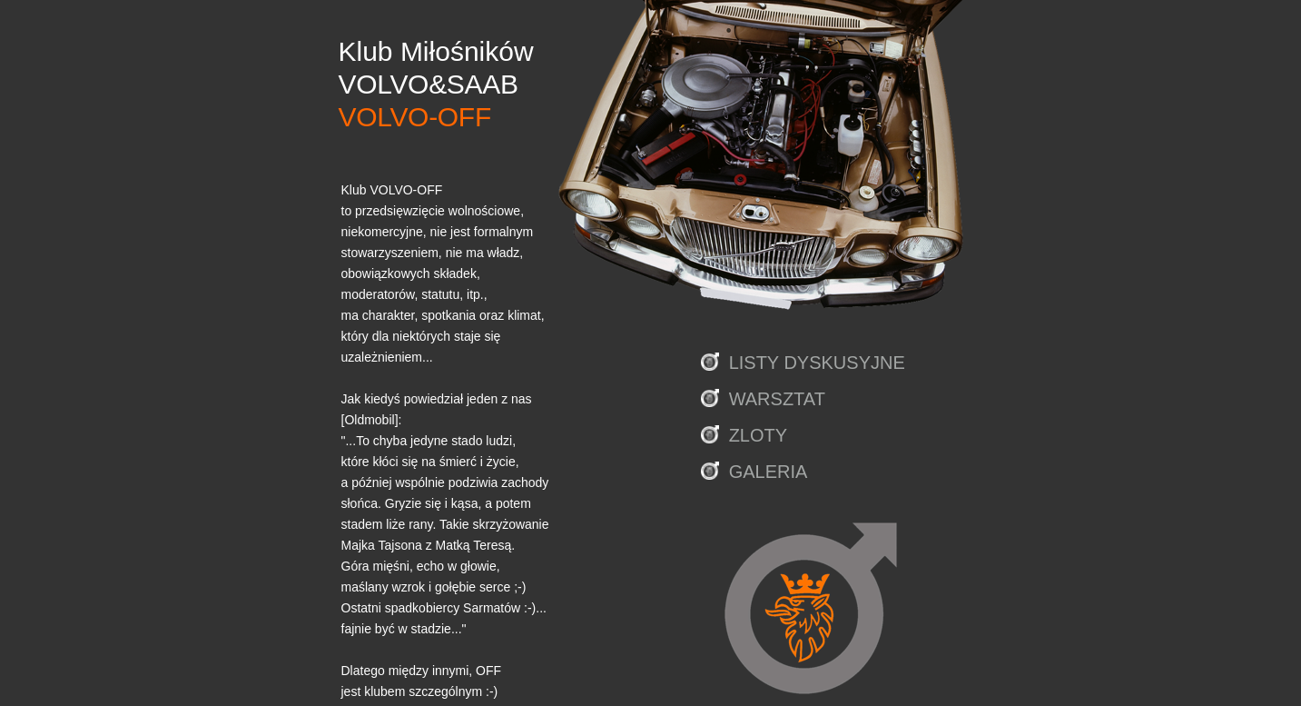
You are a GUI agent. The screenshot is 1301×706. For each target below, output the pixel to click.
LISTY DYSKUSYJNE (817, 363)
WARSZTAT (777, 399)
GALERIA (768, 472)
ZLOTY (758, 435)
